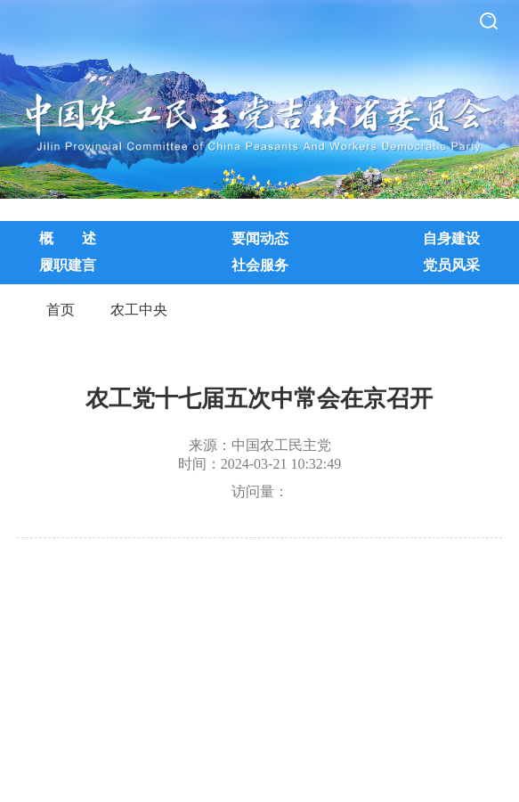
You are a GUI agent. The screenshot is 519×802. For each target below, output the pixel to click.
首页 (60, 309)
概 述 (67, 238)
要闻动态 (259, 238)
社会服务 (259, 265)
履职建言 (67, 265)
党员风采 (451, 265)
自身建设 (451, 238)
